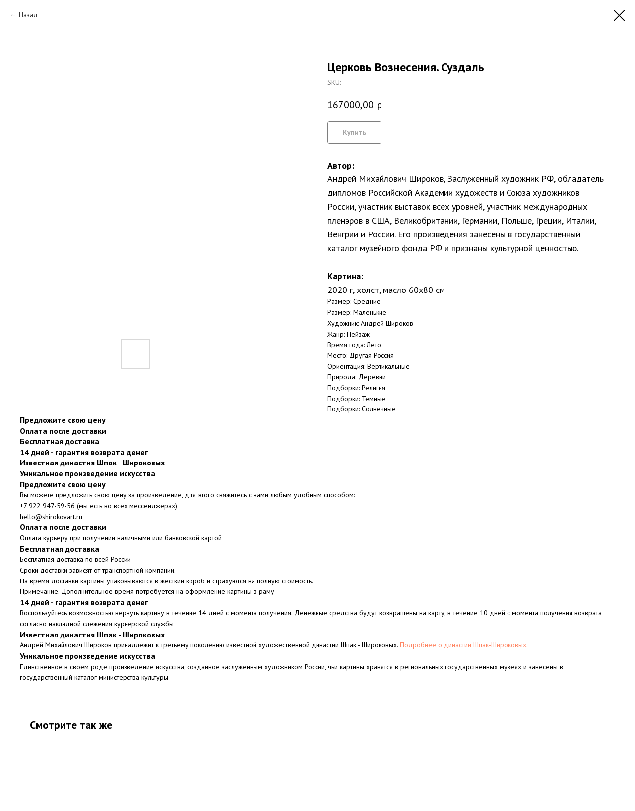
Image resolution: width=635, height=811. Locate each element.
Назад (28, 14)
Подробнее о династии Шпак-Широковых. (464, 644)
